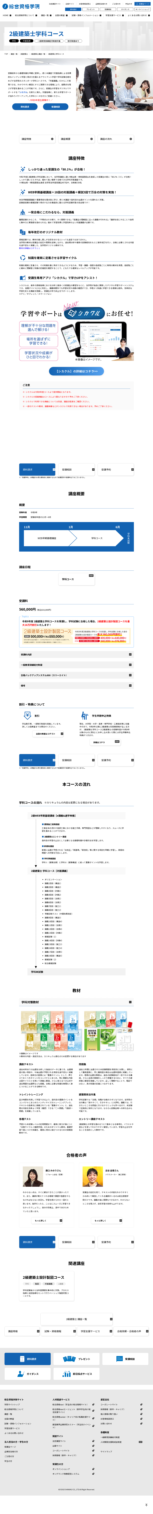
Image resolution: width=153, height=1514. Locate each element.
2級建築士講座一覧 (38, 54)
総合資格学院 (22, 6)
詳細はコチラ (99, 742)
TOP (6, 54)
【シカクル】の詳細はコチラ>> (76, 371)
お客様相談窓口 (107, 1418)
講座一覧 (14, 54)
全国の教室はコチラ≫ (45, 733)
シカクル (23, 92)
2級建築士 (24, 54)
